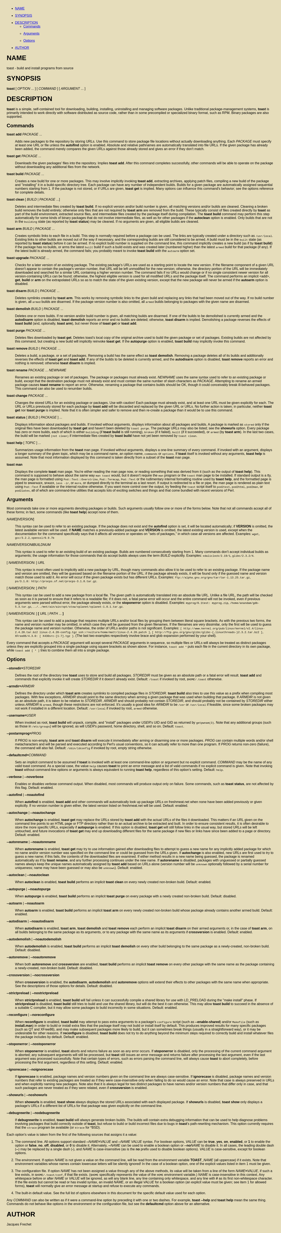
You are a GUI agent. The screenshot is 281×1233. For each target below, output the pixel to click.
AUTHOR (22, 47)
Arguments (31, 33)
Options (29, 40)
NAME (20, 8)
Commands (31, 26)
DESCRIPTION (26, 22)
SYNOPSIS (23, 15)
